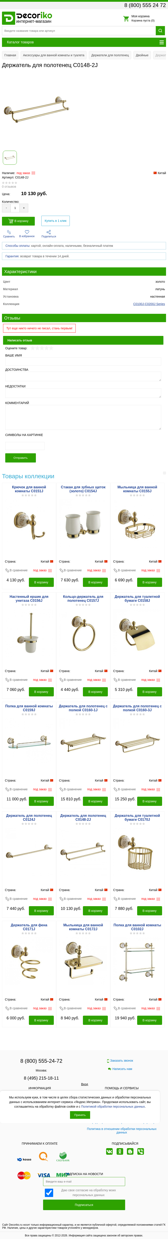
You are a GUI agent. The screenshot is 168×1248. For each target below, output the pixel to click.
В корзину (18, 221)
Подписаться (84, 1205)
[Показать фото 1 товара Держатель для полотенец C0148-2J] (10, 158)
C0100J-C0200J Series (149, 304)
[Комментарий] (83, 417)
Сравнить (9, 234)
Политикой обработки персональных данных (113, 1106)
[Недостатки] (83, 393)
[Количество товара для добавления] (15, 208)
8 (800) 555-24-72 (41, 1061)
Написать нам (120, 1069)
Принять (80, 1115)
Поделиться (49, 234)
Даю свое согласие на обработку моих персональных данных (88, 1192)
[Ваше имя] (83, 361)
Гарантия (12, 256)
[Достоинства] (83, 376)
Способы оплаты (17, 245)
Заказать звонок (120, 1061)
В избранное (27, 234)
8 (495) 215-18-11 (41, 1078)
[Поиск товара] (79, 30)
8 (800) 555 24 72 (145, 5)
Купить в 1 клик (55, 220)
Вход (84, 1084)
